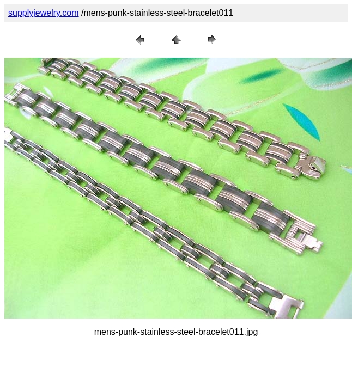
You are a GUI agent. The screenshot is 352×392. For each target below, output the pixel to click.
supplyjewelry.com (43, 12)
